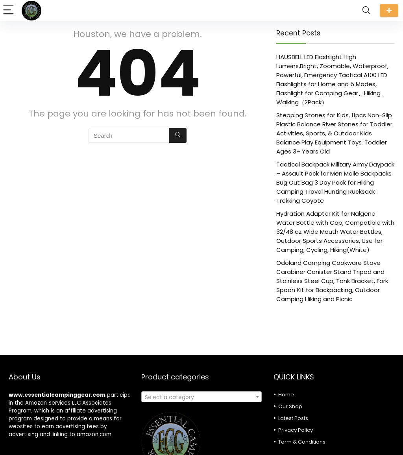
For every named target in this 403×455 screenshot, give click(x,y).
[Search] (366, 10)
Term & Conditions (301, 442)
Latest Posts (293, 418)
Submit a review (389, 10)
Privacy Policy (295, 430)
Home (286, 394)
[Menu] (9, 10)
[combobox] (201, 396)
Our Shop (290, 406)
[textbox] (201, 397)
